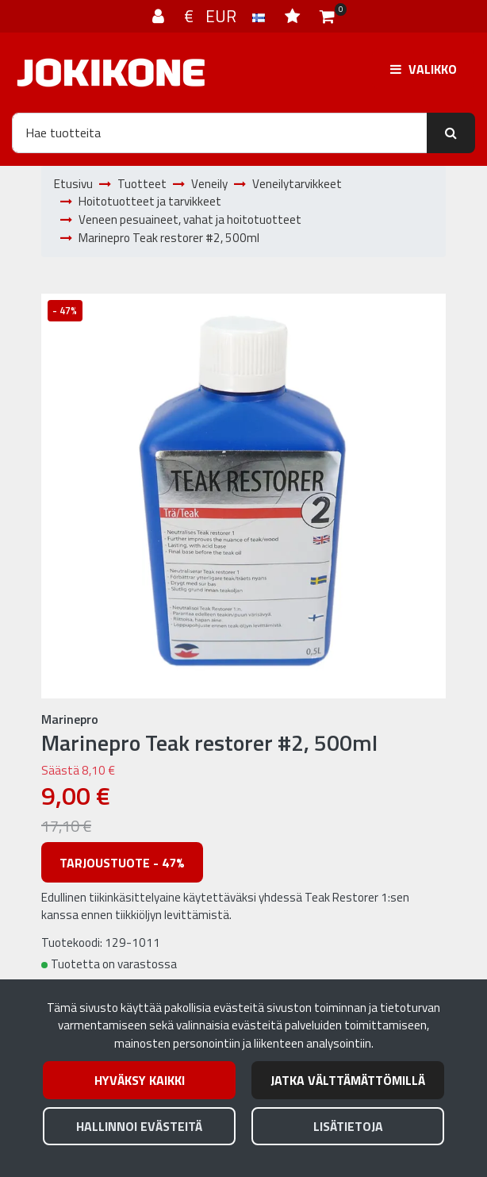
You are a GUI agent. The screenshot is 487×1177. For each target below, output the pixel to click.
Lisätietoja (348, 1126)
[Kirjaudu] (160, 16)
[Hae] (220, 132)
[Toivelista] (294, 16)
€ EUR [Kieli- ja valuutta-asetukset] (226, 16)
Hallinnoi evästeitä (139, 1126)
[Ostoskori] (327, 16)
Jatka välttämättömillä (347, 1080)
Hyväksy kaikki (139, 1080)
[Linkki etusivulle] (111, 72)
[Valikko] (423, 68)
